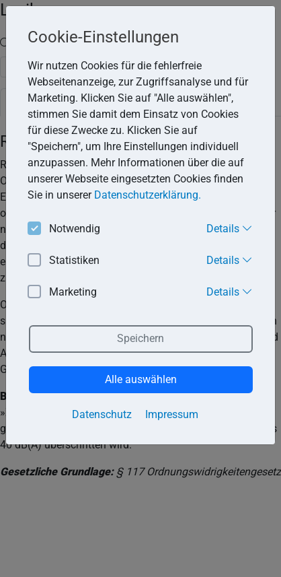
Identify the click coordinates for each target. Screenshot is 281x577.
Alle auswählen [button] (141, 379)
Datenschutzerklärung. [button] (147, 195)
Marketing (62, 292)
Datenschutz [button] (102, 414)
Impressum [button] (171, 414)
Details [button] (229, 228)
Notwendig (64, 229)
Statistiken (63, 261)
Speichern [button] (140, 338)
